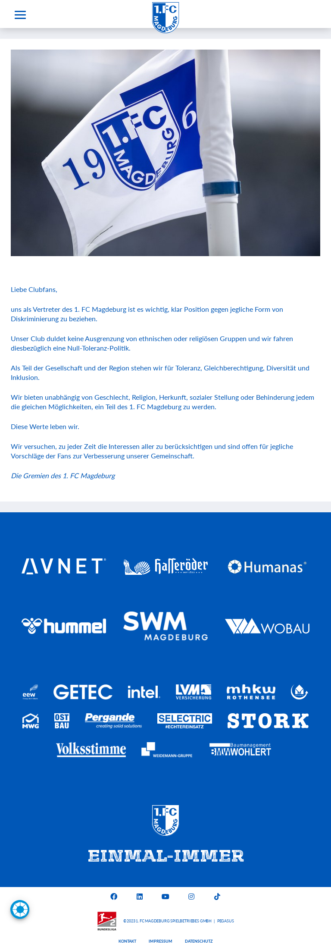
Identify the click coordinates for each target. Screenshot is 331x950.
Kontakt (127, 941)
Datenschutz (198, 941)
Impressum (160, 941)
